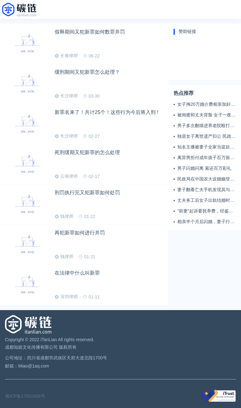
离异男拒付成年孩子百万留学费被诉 (205, 158)
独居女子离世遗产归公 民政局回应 (206, 136)
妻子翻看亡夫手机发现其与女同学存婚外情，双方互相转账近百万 (205, 190)
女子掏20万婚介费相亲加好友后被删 (206, 104)
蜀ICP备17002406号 (25, 396)
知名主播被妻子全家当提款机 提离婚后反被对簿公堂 (205, 147)
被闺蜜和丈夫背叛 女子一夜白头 (206, 115)
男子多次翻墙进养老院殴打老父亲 (205, 126)
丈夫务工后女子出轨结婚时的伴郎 (205, 200)
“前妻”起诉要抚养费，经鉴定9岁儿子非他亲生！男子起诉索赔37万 (206, 211)
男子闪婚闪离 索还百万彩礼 (204, 168)
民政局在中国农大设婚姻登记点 (205, 179)
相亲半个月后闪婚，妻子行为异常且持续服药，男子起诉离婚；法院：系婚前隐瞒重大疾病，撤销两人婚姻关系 (205, 222)
